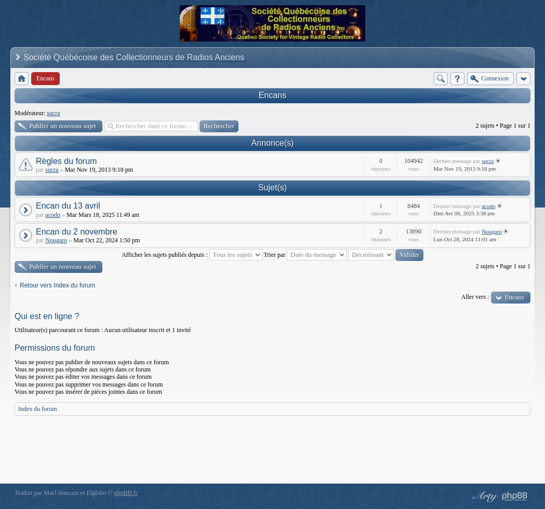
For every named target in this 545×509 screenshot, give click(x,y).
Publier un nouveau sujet (62, 126)
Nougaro (56, 240)
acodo (52, 214)
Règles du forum (66, 161)
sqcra (53, 113)
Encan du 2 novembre (76, 231)
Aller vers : (475, 296)
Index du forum (37, 408)
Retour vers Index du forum (57, 285)
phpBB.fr (126, 493)
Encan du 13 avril (68, 205)
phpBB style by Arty (483, 496)
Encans (272, 95)
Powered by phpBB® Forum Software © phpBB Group (514, 496)
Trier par (305, 254)
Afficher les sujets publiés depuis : (192, 254)
